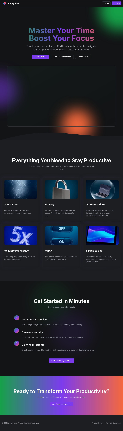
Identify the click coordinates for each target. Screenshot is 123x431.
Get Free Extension (62, 57)
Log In (106, 3)
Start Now (41, 57)
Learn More (83, 57)
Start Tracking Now (61, 360)
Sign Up (116, 3)
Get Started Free (61, 404)
